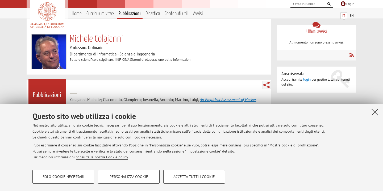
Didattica (152, 13)
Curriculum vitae (100, 13)
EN (351, 15)
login (307, 79)
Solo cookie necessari (63, 176)
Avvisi (198, 13)
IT (343, 15)
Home (77, 13)
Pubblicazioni (130, 13)
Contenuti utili (176, 13)
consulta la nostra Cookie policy (102, 157)
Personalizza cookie (129, 176)
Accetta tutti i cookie (194, 176)
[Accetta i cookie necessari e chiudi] (374, 112)
